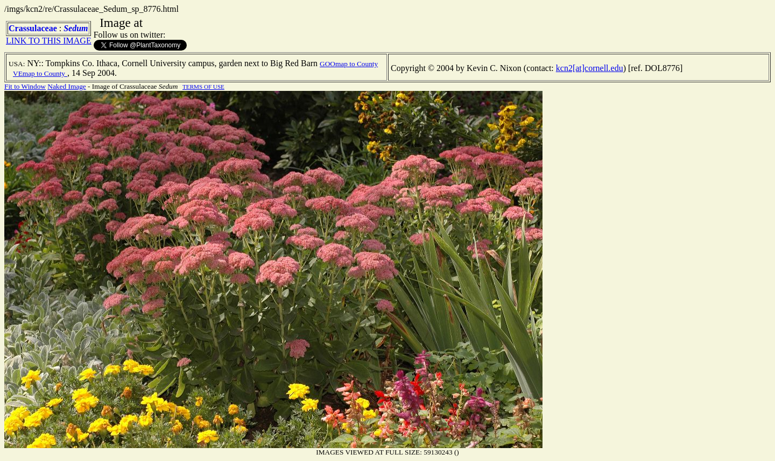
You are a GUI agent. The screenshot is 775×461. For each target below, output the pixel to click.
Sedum (76, 28)
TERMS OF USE (203, 86)
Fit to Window (25, 86)
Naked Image (66, 86)
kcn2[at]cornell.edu (589, 68)
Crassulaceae (33, 28)
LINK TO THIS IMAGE (48, 40)
